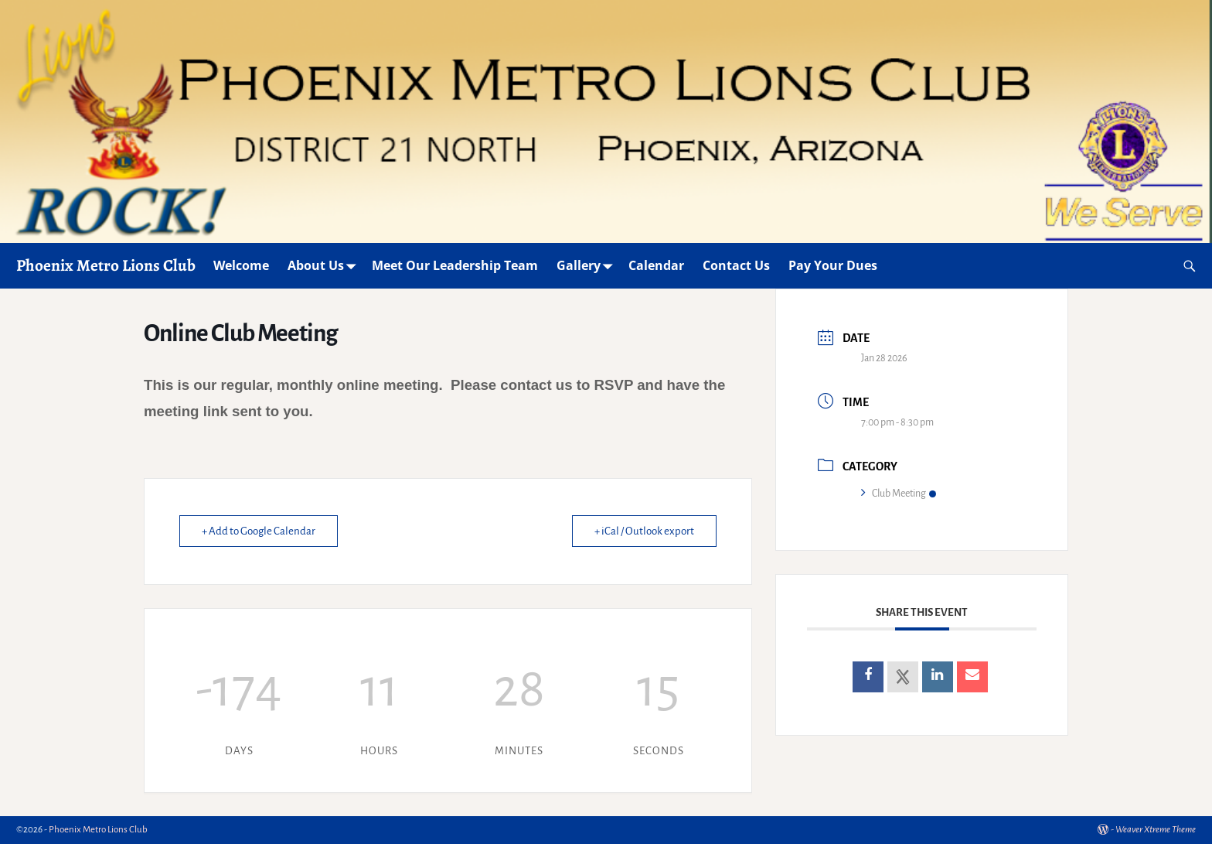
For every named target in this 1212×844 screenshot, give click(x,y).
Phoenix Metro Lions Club (106, 265)
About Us (325, 265)
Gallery (588, 265)
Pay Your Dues (832, 265)
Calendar (656, 265)
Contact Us (736, 265)
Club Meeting (898, 493)
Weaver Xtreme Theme (1155, 830)
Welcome (241, 265)
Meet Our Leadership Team (455, 265)
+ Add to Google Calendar (258, 531)
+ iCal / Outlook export (644, 531)
